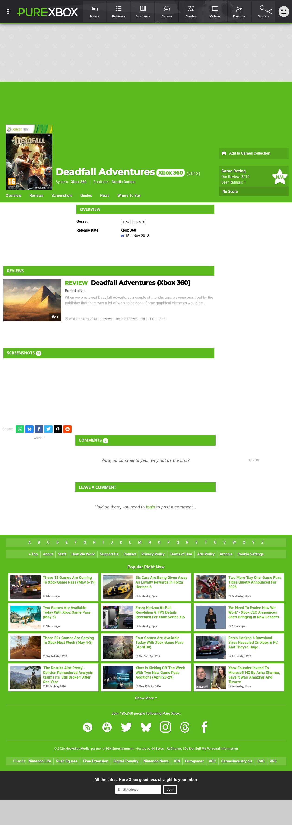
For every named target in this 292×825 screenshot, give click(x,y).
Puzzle (139, 222)
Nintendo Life (40, 761)
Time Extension (95, 761)
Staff (62, 554)
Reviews (36, 195)
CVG (261, 761)
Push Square (66, 761)
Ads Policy (206, 554)
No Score (230, 191)
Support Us (109, 554)
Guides (86, 195)
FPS (126, 222)
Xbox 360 (78, 182)
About (48, 554)
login (150, 507)
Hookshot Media (78, 749)
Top (33, 554)
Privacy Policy (153, 554)
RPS (273, 761)
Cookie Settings (251, 554)
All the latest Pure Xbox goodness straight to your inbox (146, 779)
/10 (245, 177)
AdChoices (174, 749)
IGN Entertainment (120, 749)
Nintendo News (156, 761)
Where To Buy (129, 195)
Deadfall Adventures (120, 172)
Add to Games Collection (245, 153)
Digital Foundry (125, 761)
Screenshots (61, 195)
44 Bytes (157, 749)
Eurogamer (194, 761)
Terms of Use (181, 554)
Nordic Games (123, 182)
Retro (161, 319)
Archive (226, 554)
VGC (212, 761)
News (104, 195)
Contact (130, 554)
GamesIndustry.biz (236, 761)
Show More (146, 698)
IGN (177, 761)
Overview (13, 195)
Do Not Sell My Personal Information (211, 749)
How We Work (83, 554)
